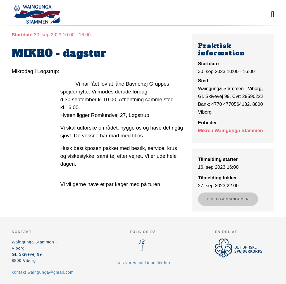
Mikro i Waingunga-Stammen (230, 130)
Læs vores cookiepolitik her (143, 262)
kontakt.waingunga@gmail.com (43, 272)
